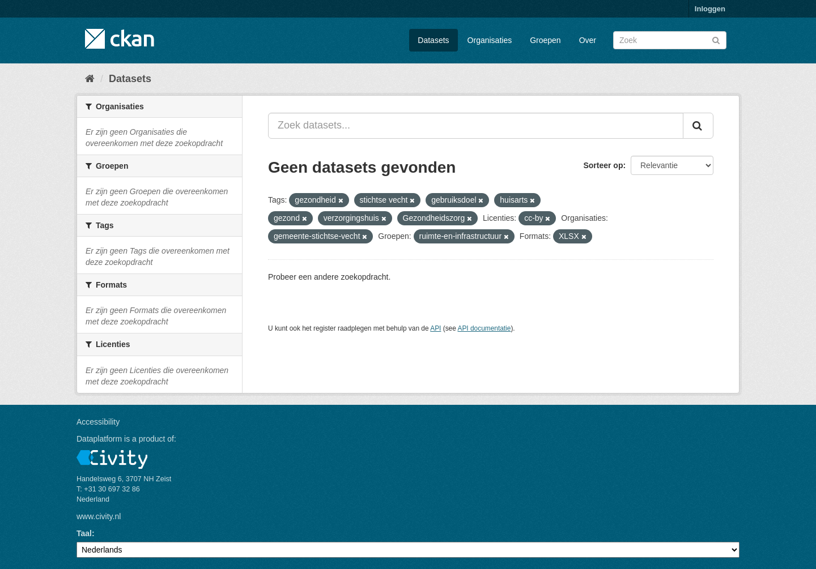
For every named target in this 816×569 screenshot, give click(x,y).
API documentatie (484, 328)
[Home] (90, 78)
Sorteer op (603, 165)
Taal (84, 533)
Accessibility (98, 421)
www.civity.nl (98, 516)
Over (587, 40)
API (435, 328)
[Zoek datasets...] (475, 126)
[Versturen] (716, 39)
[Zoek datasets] (669, 40)
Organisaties (490, 40)
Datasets (433, 40)
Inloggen (710, 9)
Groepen (545, 40)
